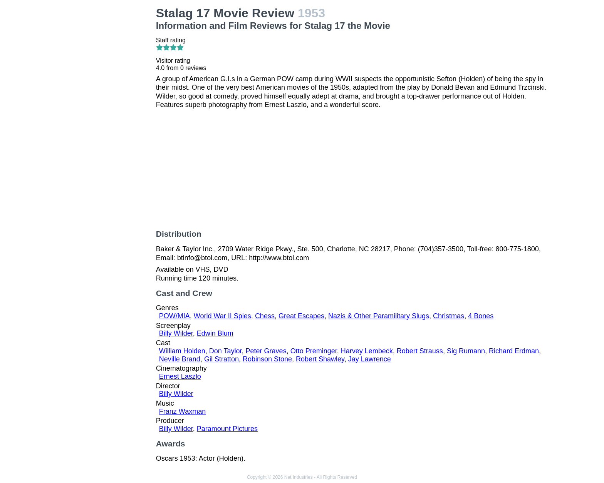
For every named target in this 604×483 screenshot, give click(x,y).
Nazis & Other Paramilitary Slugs (378, 316)
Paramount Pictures (227, 429)
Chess (265, 316)
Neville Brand (179, 359)
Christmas (448, 316)
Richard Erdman (514, 351)
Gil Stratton (221, 359)
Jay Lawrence (369, 359)
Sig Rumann (466, 351)
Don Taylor (225, 351)
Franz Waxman (182, 411)
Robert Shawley (320, 359)
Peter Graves (266, 351)
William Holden (182, 351)
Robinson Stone (267, 359)
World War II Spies (222, 316)
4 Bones (480, 316)
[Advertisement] (105, 121)
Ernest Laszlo (180, 376)
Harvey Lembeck (367, 351)
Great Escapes (301, 316)
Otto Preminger (313, 351)
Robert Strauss (420, 351)
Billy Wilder (176, 333)
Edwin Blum (215, 333)
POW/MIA (174, 316)
